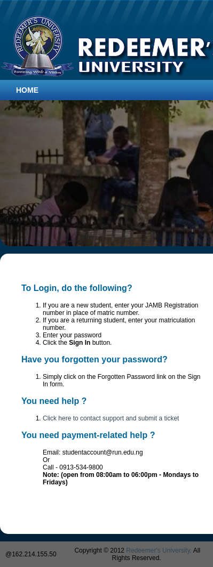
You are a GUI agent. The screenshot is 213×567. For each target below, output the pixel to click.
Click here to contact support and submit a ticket (111, 418)
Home (27, 90)
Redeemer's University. (159, 550)
